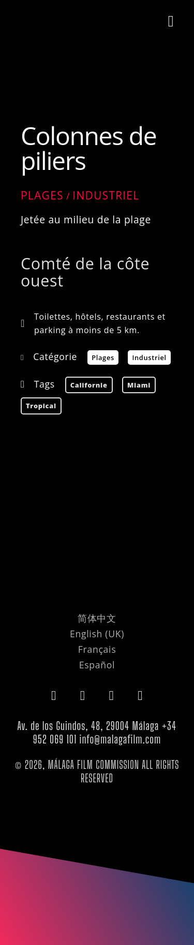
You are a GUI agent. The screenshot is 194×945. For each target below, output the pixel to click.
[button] (171, 21)
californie (89, 385)
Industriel (105, 195)
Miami (139, 385)
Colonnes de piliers (88, 148)
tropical (41, 405)
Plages (42, 195)
